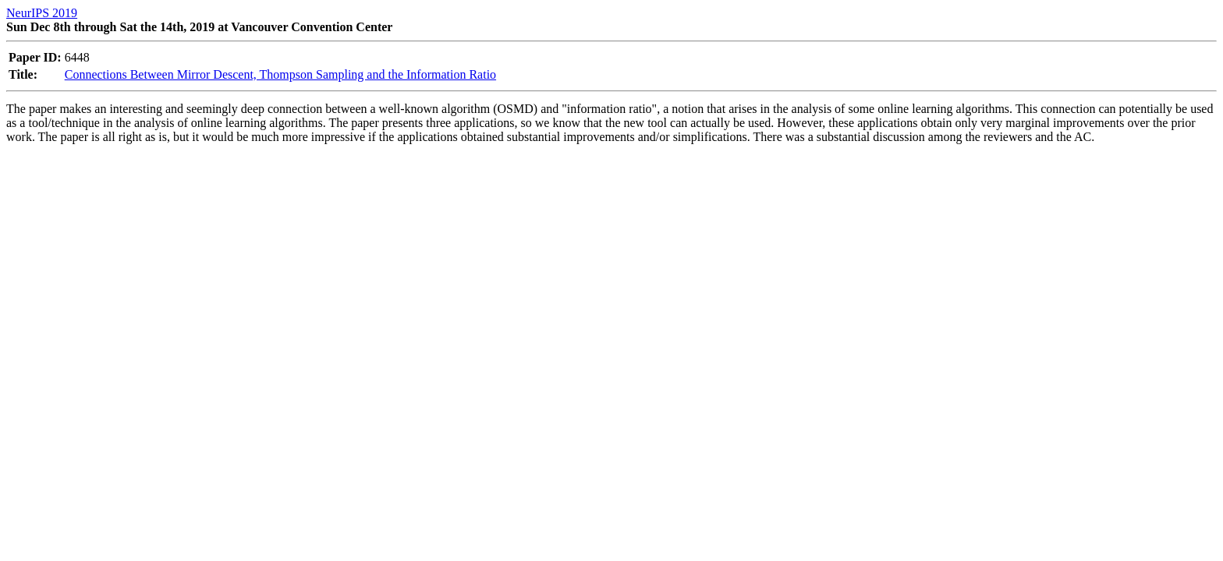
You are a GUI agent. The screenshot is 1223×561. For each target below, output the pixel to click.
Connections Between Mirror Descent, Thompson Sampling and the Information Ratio (280, 74)
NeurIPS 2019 (41, 12)
